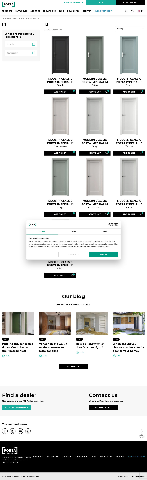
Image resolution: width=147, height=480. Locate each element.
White (129, 143)
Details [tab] (73, 231)
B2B (101, 2)
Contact (87, 11)
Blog (61, 11)
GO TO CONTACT (103, 408)
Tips (5, 339)
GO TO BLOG (73, 367)
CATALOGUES (21, 11)
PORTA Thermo (130, 2)
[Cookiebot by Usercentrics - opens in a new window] (109, 224)
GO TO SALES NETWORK (16, 408)
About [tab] (105, 231)
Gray (94, 143)
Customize (73, 254)
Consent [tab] (42, 231)
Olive (94, 82)
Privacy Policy (123, 476)
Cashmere (60, 143)
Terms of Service (138, 476)
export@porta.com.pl (73, 2)
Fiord (129, 82)
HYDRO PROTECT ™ (103, 11)
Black (60, 82)
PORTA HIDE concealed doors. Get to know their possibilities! (17, 347)
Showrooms (49, 11)
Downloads (73, 11)
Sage (60, 204)
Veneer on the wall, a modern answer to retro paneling (53, 347)
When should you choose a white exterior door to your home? (128, 347)
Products (7, 11)
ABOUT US (35, 11)
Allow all (103, 254)
